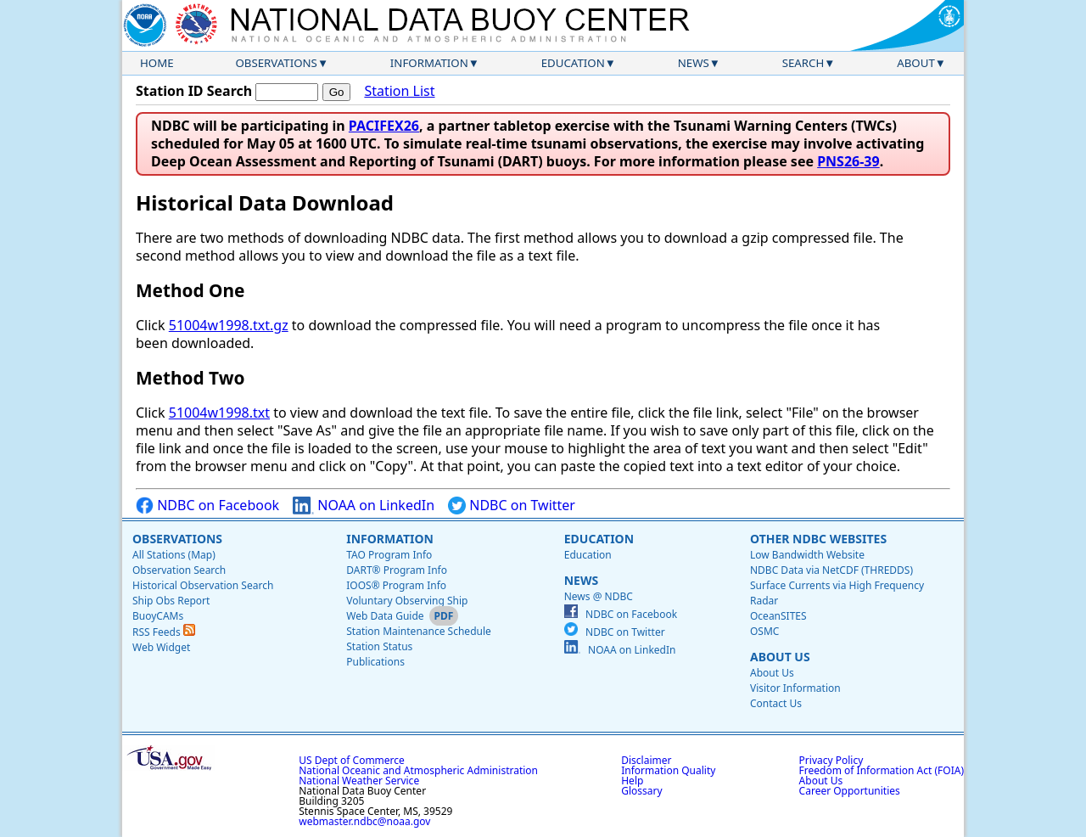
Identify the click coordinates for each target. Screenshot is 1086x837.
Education (573, 62)
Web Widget (161, 647)
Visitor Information (795, 688)
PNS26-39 (848, 161)
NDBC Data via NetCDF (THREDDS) (831, 570)
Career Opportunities (849, 791)
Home (157, 62)
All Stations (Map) (174, 555)
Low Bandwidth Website (807, 555)
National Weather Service (359, 780)
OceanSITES (778, 616)
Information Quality (668, 770)
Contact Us (776, 703)
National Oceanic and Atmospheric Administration (418, 770)
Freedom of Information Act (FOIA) (881, 770)
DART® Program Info (396, 570)
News (693, 62)
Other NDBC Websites (818, 539)
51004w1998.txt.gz (228, 325)
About (916, 62)
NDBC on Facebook (207, 505)
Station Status (379, 646)
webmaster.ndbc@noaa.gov (364, 821)
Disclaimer (646, 760)
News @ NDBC (598, 596)
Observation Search (179, 570)
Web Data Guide (384, 616)
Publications (375, 661)
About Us (780, 657)
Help (632, 780)
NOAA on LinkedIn (363, 505)
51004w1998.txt (219, 412)
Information (429, 62)
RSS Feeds (163, 632)
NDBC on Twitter (511, 505)
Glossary (641, 791)
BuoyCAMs (157, 616)
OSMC (764, 631)
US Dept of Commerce (352, 760)
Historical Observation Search (202, 585)
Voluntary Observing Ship (406, 600)
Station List (399, 91)
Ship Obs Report (171, 600)
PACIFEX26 (384, 125)
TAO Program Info (389, 555)
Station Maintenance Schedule (418, 631)
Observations (275, 62)
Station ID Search (194, 90)
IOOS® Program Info (396, 585)
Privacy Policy (831, 760)
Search (803, 62)
